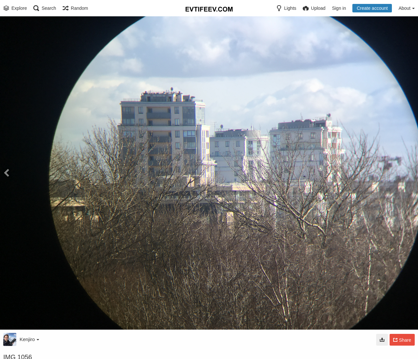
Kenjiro (29, 339)
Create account (372, 8)
